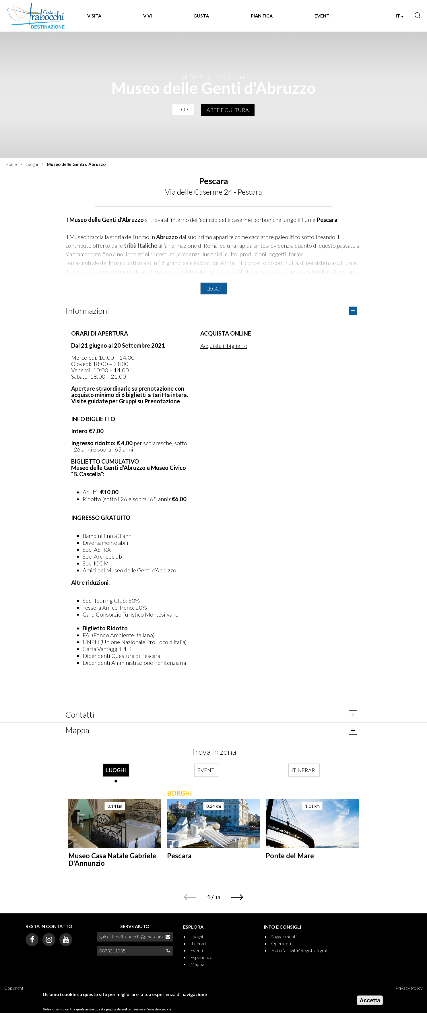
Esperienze (201, 957)
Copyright (14, 988)
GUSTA (201, 15)
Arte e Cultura (228, 110)
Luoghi (32, 164)
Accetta (370, 1000)
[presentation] (116, 773)
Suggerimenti (283, 936)
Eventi (196, 950)
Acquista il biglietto (223, 345)
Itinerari (198, 943)
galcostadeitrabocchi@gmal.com (131, 936)
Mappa (197, 964)
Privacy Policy (409, 988)
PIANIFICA (262, 15)
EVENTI (323, 15)
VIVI (147, 15)
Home (11, 164)
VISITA (94, 15)
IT (400, 15)
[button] (237, 897)
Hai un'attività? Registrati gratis (301, 950)
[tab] (116, 773)
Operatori (281, 943)
